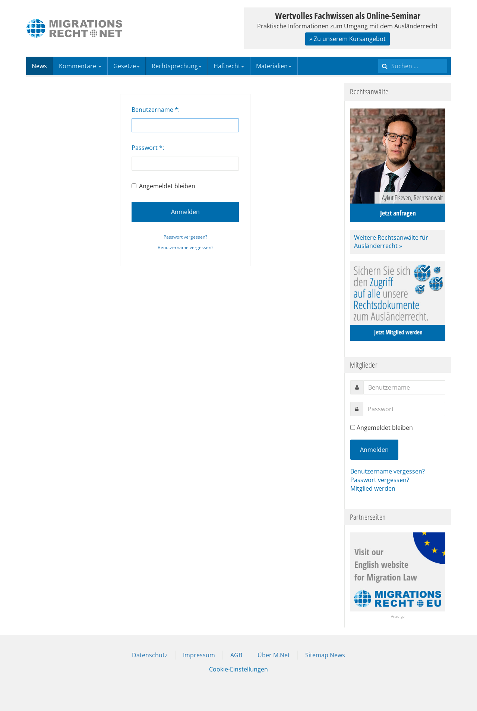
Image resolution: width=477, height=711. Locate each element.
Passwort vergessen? (185, 237)
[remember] (352, 427)
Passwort (147, 148)
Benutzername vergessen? (185, 247)
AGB (236, 655)
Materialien (273, 66)
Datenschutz (150, 655)
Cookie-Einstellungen (238, 669)
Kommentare (80, 66)
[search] (412, 66)
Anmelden (185, 212)
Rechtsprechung (177, 66)
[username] (404, 387)
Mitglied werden (372, 488)
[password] (404, 409)
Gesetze (126, 66)
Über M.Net (274, 655)
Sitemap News (325, 655)
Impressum (199, 655)
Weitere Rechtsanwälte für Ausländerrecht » (391, 241)
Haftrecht (229, 66)
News (39, 66)
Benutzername (155, 110)
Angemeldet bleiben (163, 186)
